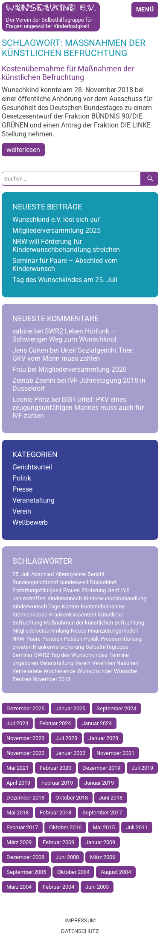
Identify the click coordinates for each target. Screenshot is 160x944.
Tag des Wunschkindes (79, 655)
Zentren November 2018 (41, 679)
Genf (113, 590)
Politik (21, 478)
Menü (145, 9)
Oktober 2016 (65, 827)
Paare (33, 639)
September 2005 (26, 872)
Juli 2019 (142, 768)
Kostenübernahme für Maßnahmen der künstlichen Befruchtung (68, 73)
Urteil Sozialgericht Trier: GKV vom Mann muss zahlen (73, 354)
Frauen (71, 590)
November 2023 (25, 738)
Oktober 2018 (71, 797)
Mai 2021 (17, 768)
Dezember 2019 (101, 768)
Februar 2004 (58, 887)
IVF (125, 590)
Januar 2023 (103, 738)
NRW (18, 639)
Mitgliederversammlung (40, 630)
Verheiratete (27, 671)
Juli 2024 (17, 723)
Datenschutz (80, 931)
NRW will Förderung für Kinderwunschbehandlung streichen (66, 245)
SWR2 (41, 655)
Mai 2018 (17, 812)
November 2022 (25, 753)
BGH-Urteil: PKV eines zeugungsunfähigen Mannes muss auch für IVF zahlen (78, 408)
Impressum (80, 920)
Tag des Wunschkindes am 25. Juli (64, 280)
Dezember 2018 (25, 797)
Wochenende (60, 671)
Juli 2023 (66, 738)
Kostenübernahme (103, 606)
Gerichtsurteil (32, 467)
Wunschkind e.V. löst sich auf (56, 219)
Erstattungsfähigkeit (36, 590)
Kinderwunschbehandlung (115, 598)
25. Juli (20, 574)
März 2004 (19, 887)
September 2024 (116, 708)
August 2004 (116, 872)
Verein (21, 511)
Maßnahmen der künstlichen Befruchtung (94, 622)
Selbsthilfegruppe (107, 647)
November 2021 (115, 753)
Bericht (96, 574)
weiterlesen (23, 150)
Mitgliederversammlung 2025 (56, 230)
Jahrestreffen (29, 598)
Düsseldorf (103, 582)
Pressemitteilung (121, 639)
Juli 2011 (137, 827)
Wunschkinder (94, 671)
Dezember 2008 (25, 857)
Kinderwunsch (64, 598)
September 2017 (102, 812)
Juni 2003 (97, 887)
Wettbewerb (30, 522)
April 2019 (18, 783)
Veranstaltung (33, 500)
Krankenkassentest (72, 614)
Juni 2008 (67, 857)
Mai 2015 (104, 827)
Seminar (22, 655)
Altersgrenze (70, 574)
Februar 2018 (55, 812)
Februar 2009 (58, 842)
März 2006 (102, 857)
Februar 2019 (57, 783)
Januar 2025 (70, 708)
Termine (119, 655)
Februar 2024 (55, 723)
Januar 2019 (99, 783)
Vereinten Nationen (115, 663)
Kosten (70, 606)
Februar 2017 (22, 827)
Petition (73, 639)
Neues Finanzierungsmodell (104, 630)
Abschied (42, 574)
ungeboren (25, 663)
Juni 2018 (110, 797)
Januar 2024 (97, 723)
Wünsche (125, 671)
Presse (22, 489)
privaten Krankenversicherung (48, 647)
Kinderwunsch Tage (36, 606)
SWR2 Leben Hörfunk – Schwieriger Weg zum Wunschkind (64, 335)
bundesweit (74, 582)
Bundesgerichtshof (35, 582)
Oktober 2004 (73, 872)
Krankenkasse (29, 614)
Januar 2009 (100, 842)
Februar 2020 (55, 768)
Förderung (93, 590)
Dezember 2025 (25, 708)
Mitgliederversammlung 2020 (82, 369)
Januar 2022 (70, 753)
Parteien (52, 639)
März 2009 (19, 842)
